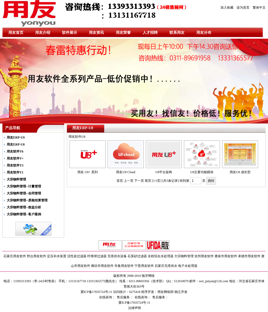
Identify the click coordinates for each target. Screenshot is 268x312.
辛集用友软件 (124, 266)
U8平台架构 (163, 172)
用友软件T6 (15, 151)
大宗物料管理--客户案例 (24, 214)
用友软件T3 (15, 165)
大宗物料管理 (16, 179)
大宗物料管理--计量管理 (24, 186)
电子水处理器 (187, 266)
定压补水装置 (56, 256)
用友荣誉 (123, 33)
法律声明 (134, 308)
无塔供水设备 (117, 256)
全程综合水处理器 (160, 256)
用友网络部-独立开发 (172, 292)
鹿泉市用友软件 (226, 256)
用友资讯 (96, 33)
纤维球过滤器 (97, 256)
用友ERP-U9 (16, 137)
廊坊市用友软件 (102, 266)
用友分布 (203, 33)
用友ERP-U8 (16, 144)
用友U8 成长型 (240, 172)
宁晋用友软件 (144, 266)
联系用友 (176, 33)
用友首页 (15, 33)
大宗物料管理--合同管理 (24, 193)
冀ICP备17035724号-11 (134, 302)
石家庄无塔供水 (166, 266)
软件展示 (69, 33)
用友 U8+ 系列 (87, 172)
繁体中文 (259, 7)
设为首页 (243, 7)
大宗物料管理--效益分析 (24, 207)
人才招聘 (150, 33)
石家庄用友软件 (14, 256)
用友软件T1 (15, 172)
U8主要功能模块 (202, 172)
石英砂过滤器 (137, 256)
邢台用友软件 (36, 256)
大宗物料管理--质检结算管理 (27, 200)
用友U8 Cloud (125, 172)
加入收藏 (226, 7)
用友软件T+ (15, 158)
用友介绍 (42, 33)
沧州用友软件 (204, 256)
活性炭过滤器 (76, 256)
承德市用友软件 (249, 256)
